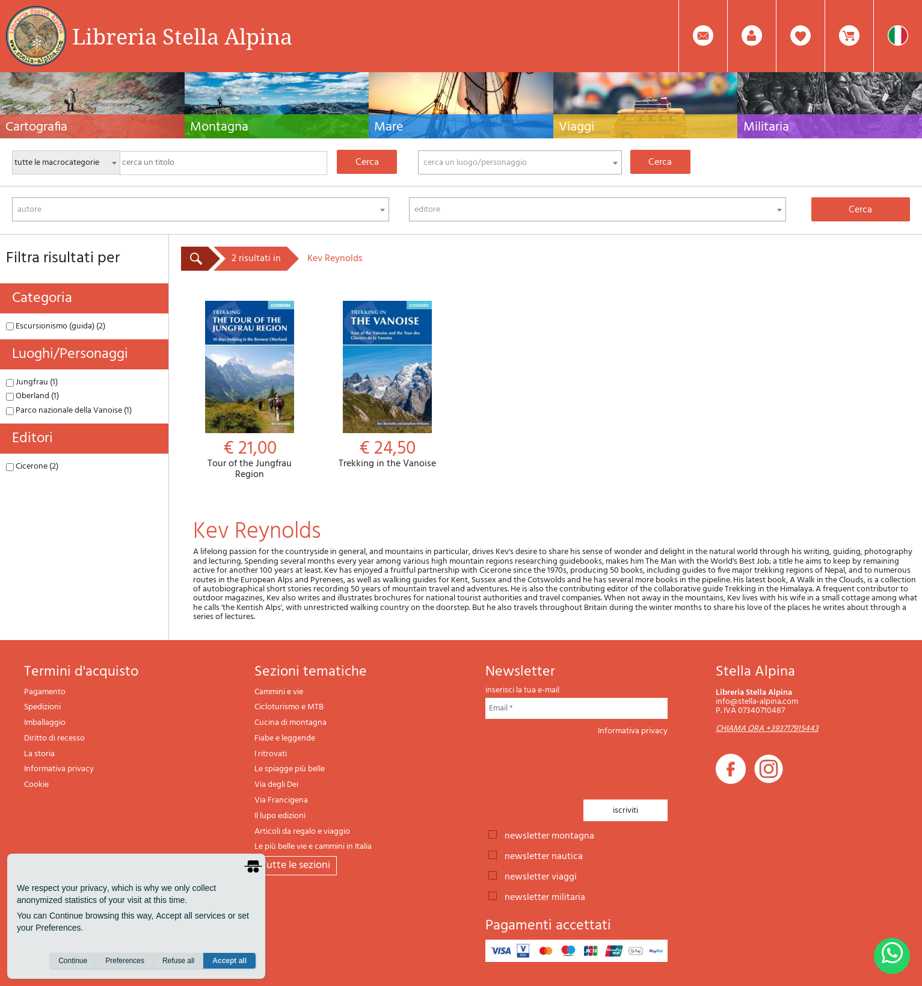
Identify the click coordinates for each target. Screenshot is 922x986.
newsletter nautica (544, 855)
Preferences (124, 962)
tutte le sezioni (295, 865)
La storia (39, 754)
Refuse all (178, 962)
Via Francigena (281, 800)
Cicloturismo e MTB (289, 707)
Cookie (36, 784)
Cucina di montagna (290, 722)
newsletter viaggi (541, 876)
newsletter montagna (549, 835)
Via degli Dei (276, 784)
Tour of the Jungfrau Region (250, 390)
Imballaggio (45, 722)
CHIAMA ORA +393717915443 (767, 729)
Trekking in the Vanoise (387, 385)
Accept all (229, 962)
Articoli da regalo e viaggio (302, 831)
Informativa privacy (59, 769)
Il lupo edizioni (280, 816)
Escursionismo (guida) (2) (55, 326)
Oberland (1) (32, 396)
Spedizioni (42, 707)
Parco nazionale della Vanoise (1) (69, 411)
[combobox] (520, 162)
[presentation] (576, 764)
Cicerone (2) (32, 466)
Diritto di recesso (54, 738)
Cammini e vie (278, 692)
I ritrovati (270, 754)
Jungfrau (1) (32, 382)
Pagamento (45, 692)
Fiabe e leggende (284, 738)
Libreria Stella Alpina (182, 36)
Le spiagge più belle (289, 769)
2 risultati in (256, 259)
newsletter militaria (545, 896)
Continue (72, 962)
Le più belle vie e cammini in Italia (313, 846)
